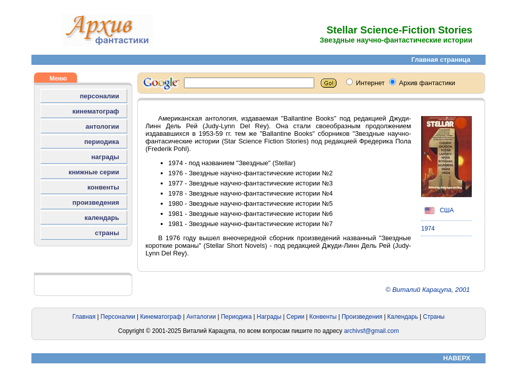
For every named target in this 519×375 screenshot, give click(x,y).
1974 (428, 228)
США (437, 210)
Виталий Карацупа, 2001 (431, 289)
